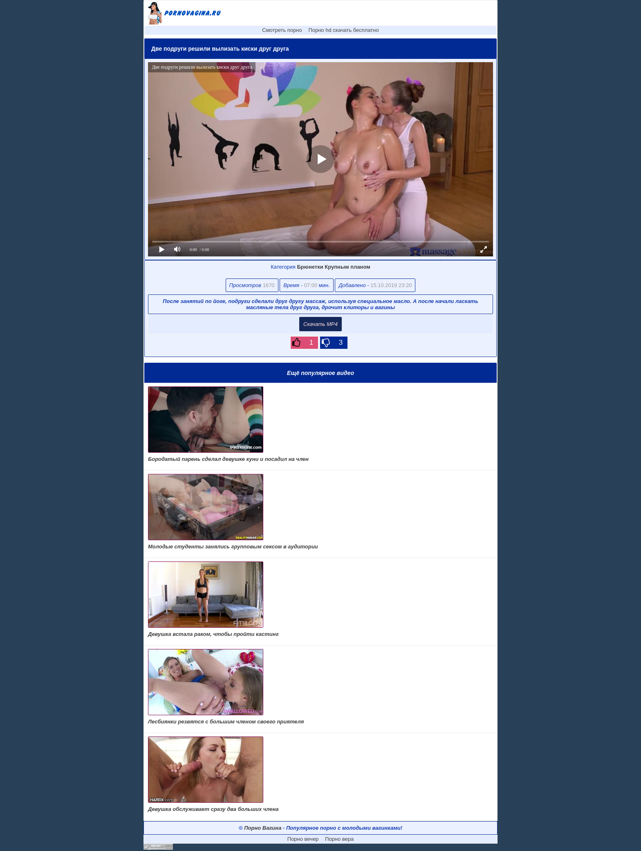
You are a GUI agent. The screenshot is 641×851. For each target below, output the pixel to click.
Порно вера (339, 839)
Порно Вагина (262, 828)
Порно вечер (303, 839)
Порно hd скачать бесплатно (343, 30)
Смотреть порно (282, 30)
